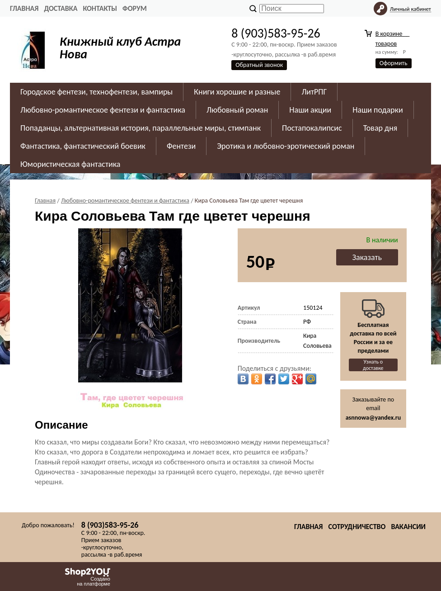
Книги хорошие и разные (237, 92)
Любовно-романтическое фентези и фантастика (102, 110)
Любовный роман (237, 110)
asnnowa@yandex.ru (373, 417)
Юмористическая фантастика (70, 164)
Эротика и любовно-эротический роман (285, 146)
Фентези (181, 146)
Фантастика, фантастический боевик (82, 146)
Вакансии (408, 526)
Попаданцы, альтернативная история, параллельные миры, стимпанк (140, 128)
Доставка (60, 8)
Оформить (394, 63)
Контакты (100, 8)
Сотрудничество (356, 526)
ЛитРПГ (314, 92)
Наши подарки (377, 110)
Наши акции (310, 110)
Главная (24, 8)
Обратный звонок (259, 65)
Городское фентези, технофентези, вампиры (96, 92)
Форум (134, 8)
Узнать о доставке (373, 365)
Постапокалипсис (312, 128)
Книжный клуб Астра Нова (120, 47)
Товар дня (380, 128)
